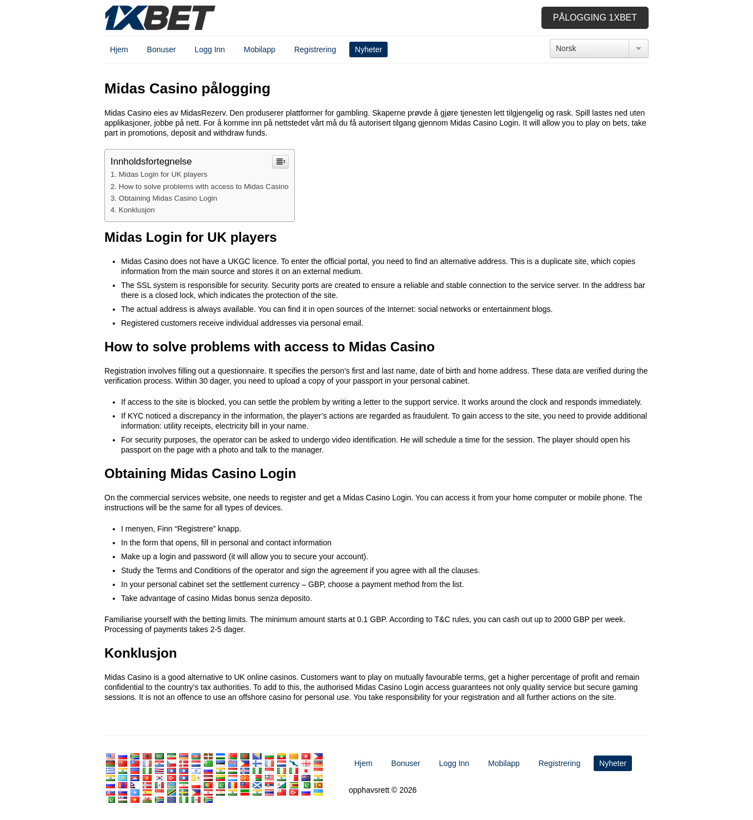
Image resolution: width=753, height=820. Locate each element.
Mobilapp (259, 49)
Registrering (315, 49)
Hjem (119, 49)
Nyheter (368, 49)
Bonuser (161, 49)
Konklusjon (137, 210)
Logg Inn (210, 49)
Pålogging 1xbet (595, 17)
